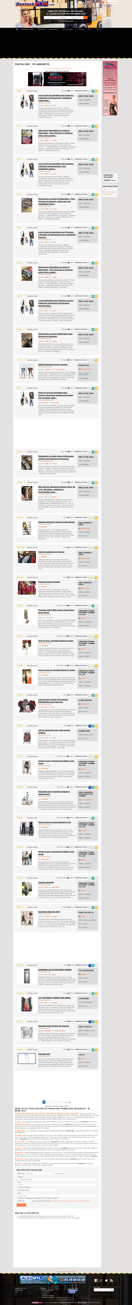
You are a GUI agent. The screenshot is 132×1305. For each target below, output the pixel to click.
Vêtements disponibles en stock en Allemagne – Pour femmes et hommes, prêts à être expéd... (55, 133)
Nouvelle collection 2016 (49, 911)
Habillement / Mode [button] (27, 29)
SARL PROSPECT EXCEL (85, 524)
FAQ (105, 189)
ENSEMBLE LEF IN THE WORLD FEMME (55, 969)
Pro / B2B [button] (80, 29)
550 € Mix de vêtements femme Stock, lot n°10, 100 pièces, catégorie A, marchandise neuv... (56, 489)
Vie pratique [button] (54, 29)
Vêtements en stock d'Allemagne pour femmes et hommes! (55, 335)
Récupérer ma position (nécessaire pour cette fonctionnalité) (71, 1201)
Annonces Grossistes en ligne (66, 1271)
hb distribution (85, 700)
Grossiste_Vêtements (87, 800)
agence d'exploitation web (62, 1302)
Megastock (84, 365)
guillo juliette (85, 1027)
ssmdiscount (84, 731)
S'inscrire (44, 1294)
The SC (82, 1055)
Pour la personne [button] (68, 29)
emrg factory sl (86, 912)
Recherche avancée (66, 21)
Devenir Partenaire (47, 1290)
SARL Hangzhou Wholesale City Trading (86, 794)
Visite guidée (107, 194)
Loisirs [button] (90, 29)
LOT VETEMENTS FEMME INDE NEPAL (54, 997)
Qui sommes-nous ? (110, 192)
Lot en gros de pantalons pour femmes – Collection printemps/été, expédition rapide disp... (56, 98)
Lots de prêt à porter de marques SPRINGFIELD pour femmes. (53, 700)
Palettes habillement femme (51, 552)
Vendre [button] (99, 29)
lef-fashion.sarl (86, 970)
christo (19, 1163)
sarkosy (83, 618)
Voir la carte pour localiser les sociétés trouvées (57, 68)
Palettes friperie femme (49, 582)
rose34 (83, 916)
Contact (44, 1288)
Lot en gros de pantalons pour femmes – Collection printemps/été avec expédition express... (57, 235)
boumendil (19, 1159)
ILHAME (18, 1135)
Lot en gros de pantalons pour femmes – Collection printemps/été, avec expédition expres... (56, 166)
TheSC (83, 1058)
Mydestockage (85, 528)
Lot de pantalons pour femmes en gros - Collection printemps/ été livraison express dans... (56, 303)
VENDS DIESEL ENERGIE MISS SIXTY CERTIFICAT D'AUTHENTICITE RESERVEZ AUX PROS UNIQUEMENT (47, 1113)
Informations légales (48, 1295)
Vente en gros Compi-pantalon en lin (54, 822)
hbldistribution (85, 704)
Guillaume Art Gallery (23, 1124)
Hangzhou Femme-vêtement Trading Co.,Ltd (87, 612)
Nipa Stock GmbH (86, 96)
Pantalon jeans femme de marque (53, 1026)
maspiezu (84, 974)
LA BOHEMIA (84, 998)
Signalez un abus (32, 91)
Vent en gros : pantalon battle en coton (55, 640)
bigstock (19, 1148)
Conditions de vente (48, 1297)
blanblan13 (19, 1152)
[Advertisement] (66, 44)
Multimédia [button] (42, 29)
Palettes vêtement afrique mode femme (56, 522)
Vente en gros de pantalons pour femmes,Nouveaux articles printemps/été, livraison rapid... (55, 395)
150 (68, 1106)
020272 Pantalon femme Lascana (53, 364)
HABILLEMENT (20, 1131)
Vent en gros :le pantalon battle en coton (56, 670)
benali (18, 1122)
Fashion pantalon (46, 882)
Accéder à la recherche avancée (57, 71)
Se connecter (46, 1292)
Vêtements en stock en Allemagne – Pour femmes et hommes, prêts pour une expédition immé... (56, 201)
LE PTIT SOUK (20, 1142)
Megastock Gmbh (86, 369)
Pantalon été (44, 1054)
